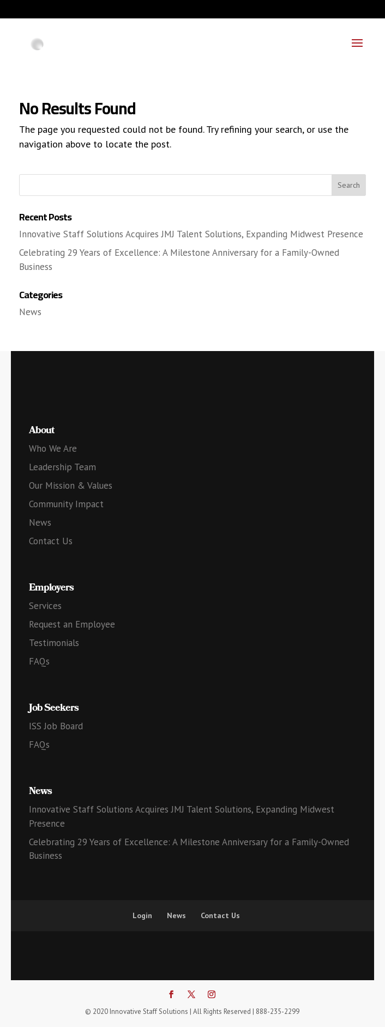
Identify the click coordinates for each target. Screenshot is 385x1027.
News (30, 312)
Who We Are (53, 448)
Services (45, 606)
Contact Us (51, 541)
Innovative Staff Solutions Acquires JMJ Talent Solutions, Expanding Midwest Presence (191, 234)
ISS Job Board (56, 726)
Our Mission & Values (70, 485)
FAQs (39, 661)
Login (142, 915)
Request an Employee (72, 624)
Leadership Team (62, 467)
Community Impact (66, 504)
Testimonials (54, 643)
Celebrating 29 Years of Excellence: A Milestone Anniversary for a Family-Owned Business (189, 849)
